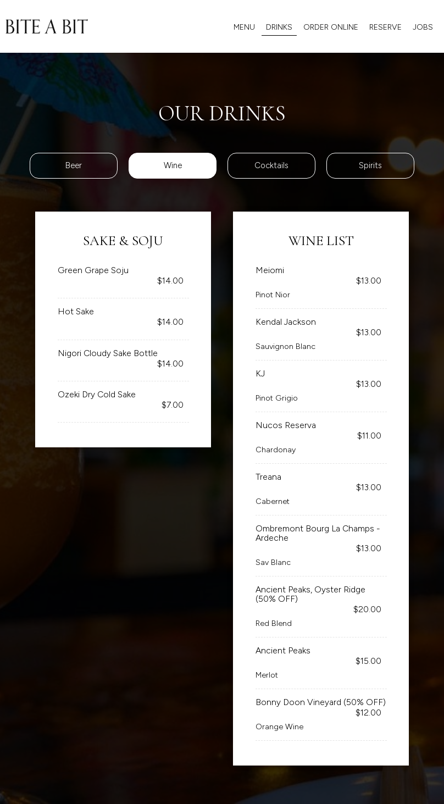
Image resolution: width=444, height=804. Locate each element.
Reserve (385, 27)
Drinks (279, 27)
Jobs (423, 27)
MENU (244, 27)
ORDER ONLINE (330, 27)
